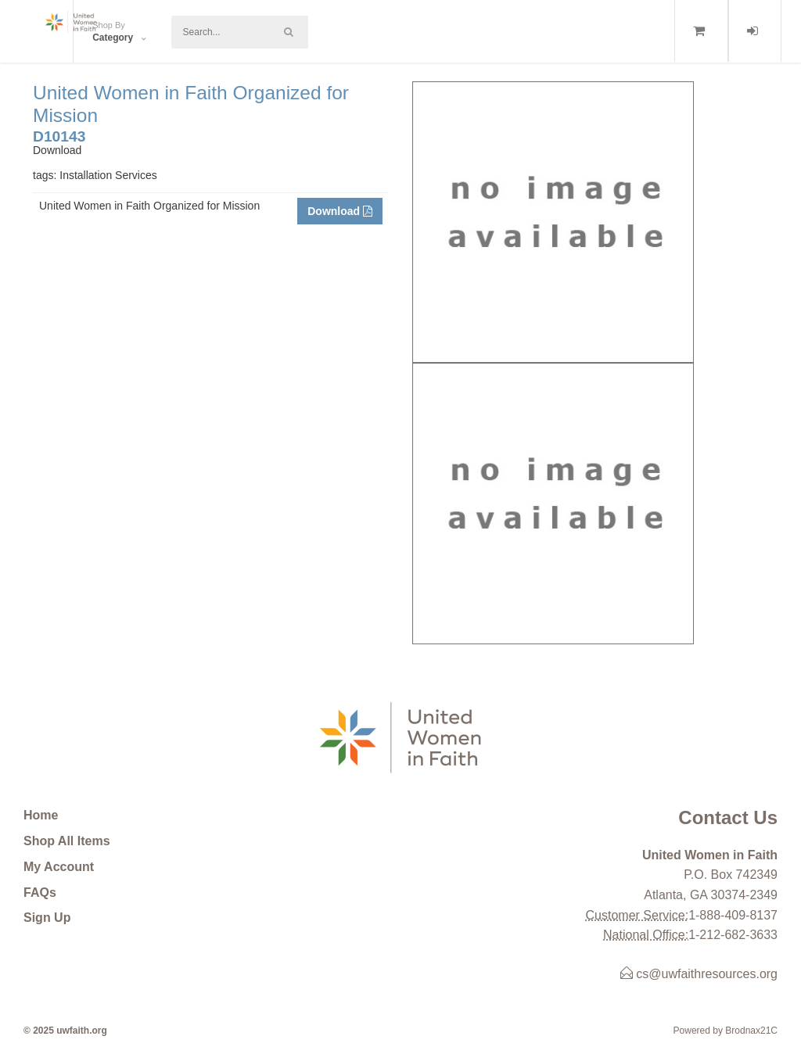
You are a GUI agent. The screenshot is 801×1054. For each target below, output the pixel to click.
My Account (58, 866)
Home (40, 815)
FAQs (39, 892)
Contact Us (728, 817)
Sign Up (46, 917)
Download (339, 211)
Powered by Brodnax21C (725, 1030)
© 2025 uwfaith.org (65, 1030)
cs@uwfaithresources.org (699, 974)
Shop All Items (66, 841)
